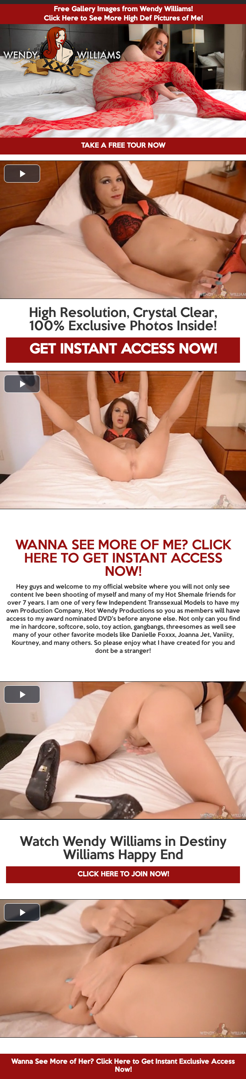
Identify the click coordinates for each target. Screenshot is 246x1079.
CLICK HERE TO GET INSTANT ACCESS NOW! (127, 559)
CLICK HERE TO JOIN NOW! (123, 875)
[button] (22, 174)
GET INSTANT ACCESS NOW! (123, 349)
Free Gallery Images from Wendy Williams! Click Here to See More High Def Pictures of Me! (123, 14)
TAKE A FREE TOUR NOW (123, 146)
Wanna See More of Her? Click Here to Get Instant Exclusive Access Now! (123, 1066)
